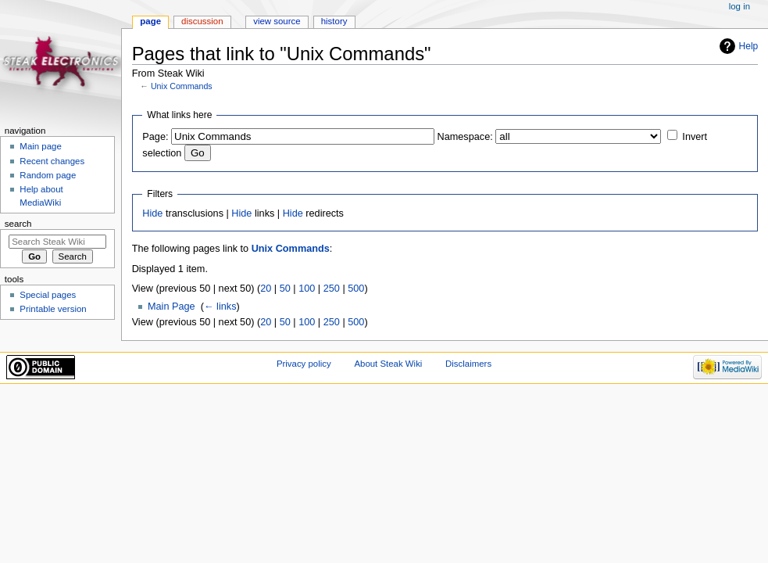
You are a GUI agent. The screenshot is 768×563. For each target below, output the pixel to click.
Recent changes (52, 161)
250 (331, 288)
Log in (739, 6)
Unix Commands (182, 86)
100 (306, 288)
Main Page (171, 306)
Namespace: (465, 136)
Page (150, 21)
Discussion (202, 21)
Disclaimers (468, 363)
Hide (152, 213)
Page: (155, 136)
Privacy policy (304, 363)
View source (276, 21)
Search (18, 223)
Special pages (48, 294)
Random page (48, 175)
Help (749, 46)
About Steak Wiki (388, 363)
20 (265, 288)
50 (285, 288)
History (334, 21)
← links (220, 306)
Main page (41, 146)
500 (356, 288)
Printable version (53, 309)
